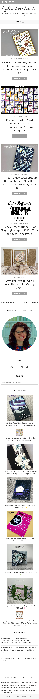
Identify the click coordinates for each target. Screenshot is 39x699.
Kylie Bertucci (19, 9)
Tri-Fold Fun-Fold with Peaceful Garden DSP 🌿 (20, 573)
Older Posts (30, 302)
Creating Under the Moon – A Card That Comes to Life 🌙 (20, 506)
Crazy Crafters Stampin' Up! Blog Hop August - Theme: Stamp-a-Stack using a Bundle (20, 473)
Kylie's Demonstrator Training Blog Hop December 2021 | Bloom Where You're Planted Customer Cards (20, 623)
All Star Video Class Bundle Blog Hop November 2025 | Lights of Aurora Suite (20, 424)
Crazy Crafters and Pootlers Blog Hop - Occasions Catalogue (20, 540)
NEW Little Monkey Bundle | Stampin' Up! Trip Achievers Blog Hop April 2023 (19, 68)
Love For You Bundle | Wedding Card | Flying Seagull (19, 284)
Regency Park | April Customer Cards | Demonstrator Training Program (19, 126)
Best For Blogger (29, 696)
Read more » (19, 78)
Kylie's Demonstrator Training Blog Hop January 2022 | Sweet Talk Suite (20, 439)
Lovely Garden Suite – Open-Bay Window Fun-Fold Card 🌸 (20, 607)
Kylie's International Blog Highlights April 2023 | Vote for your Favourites (19, 230)
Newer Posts (9, 302)
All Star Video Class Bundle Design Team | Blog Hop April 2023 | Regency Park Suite (19, 183)
